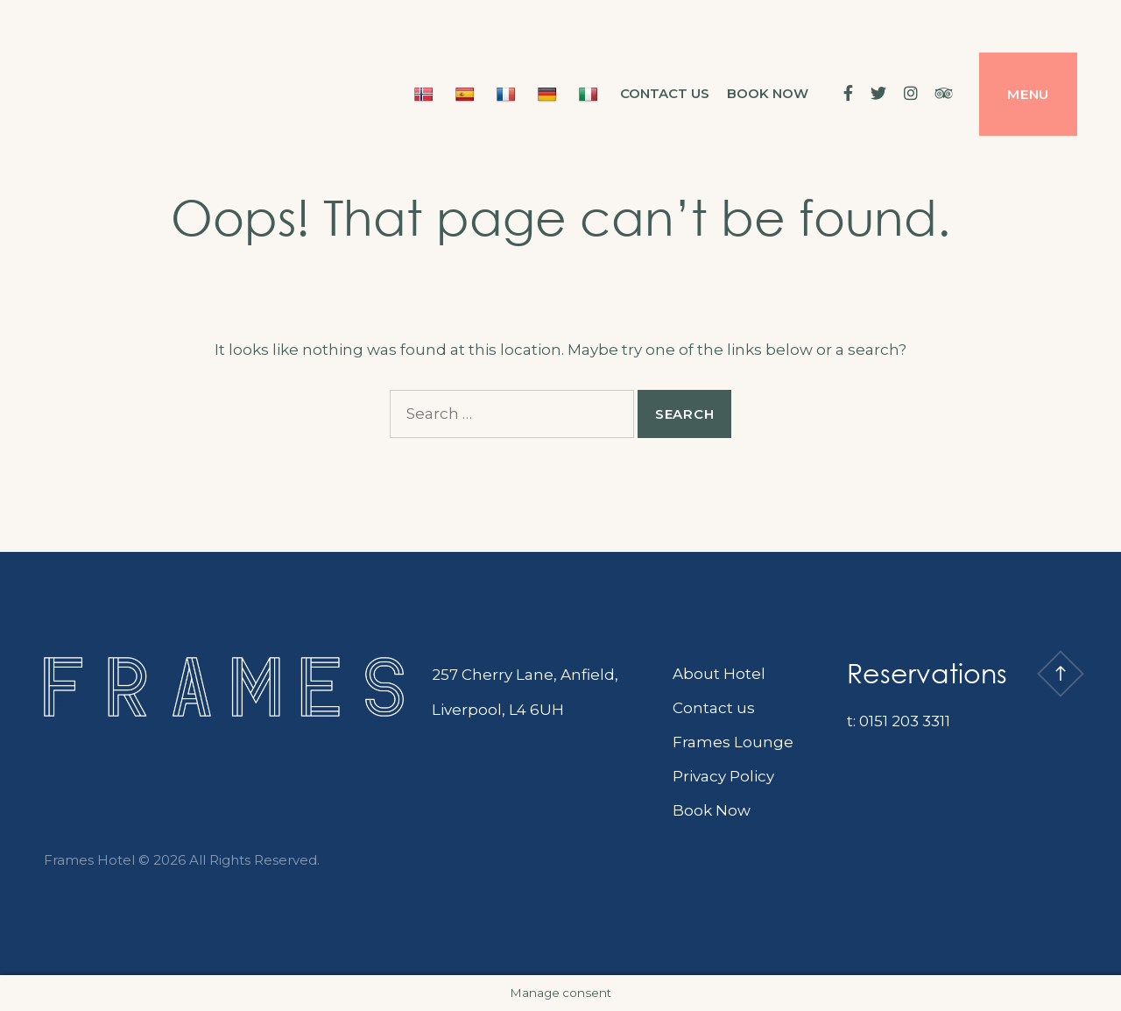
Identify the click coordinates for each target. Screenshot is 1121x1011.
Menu (1028, 94)
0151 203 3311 (904, 721)
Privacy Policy (723, 776)
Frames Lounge (733, 742)
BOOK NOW (767, 93)
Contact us (664, 93)
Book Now (712, 810)
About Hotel (719, 673)
